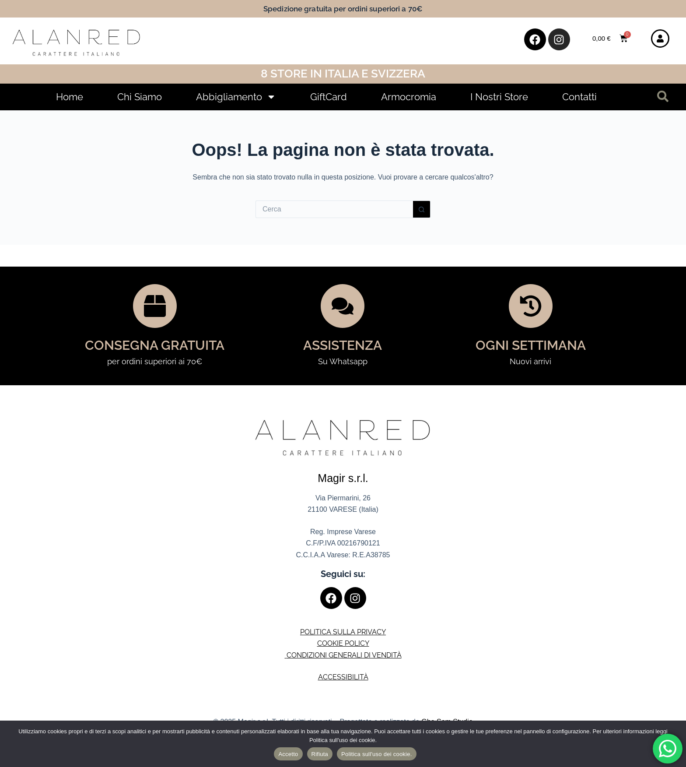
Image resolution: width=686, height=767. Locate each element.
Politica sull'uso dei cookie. (376, 754)
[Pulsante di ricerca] (421, 209)
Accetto (288, 754)
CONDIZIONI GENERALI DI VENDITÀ (344, 655)
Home (69, 96)
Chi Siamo (139, 96)
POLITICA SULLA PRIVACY (343, 632)
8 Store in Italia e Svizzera (343, 73)
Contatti (579, 96)
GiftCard (328, 96)
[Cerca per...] (334, 209)
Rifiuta (320, 754)
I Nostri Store (499, 96)
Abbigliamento (236, 97)
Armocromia (408, 96)
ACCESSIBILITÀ (343, 677)
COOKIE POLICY (343, 643)
